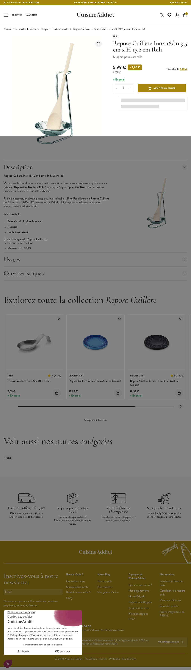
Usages (95, 260)
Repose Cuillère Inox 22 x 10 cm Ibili (29, 381)
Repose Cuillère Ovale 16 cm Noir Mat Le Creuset (154, 383)
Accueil (7, 29)
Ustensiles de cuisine (26, 29)
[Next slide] (181, 407)
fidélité (183, 70)
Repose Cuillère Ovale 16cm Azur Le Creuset (95, 381)
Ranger (44, 29)
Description (95, 167)
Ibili (8, 458)
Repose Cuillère (81, 29)
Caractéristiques (95, 274)
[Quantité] (123, 89)
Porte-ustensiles (60, 29)
